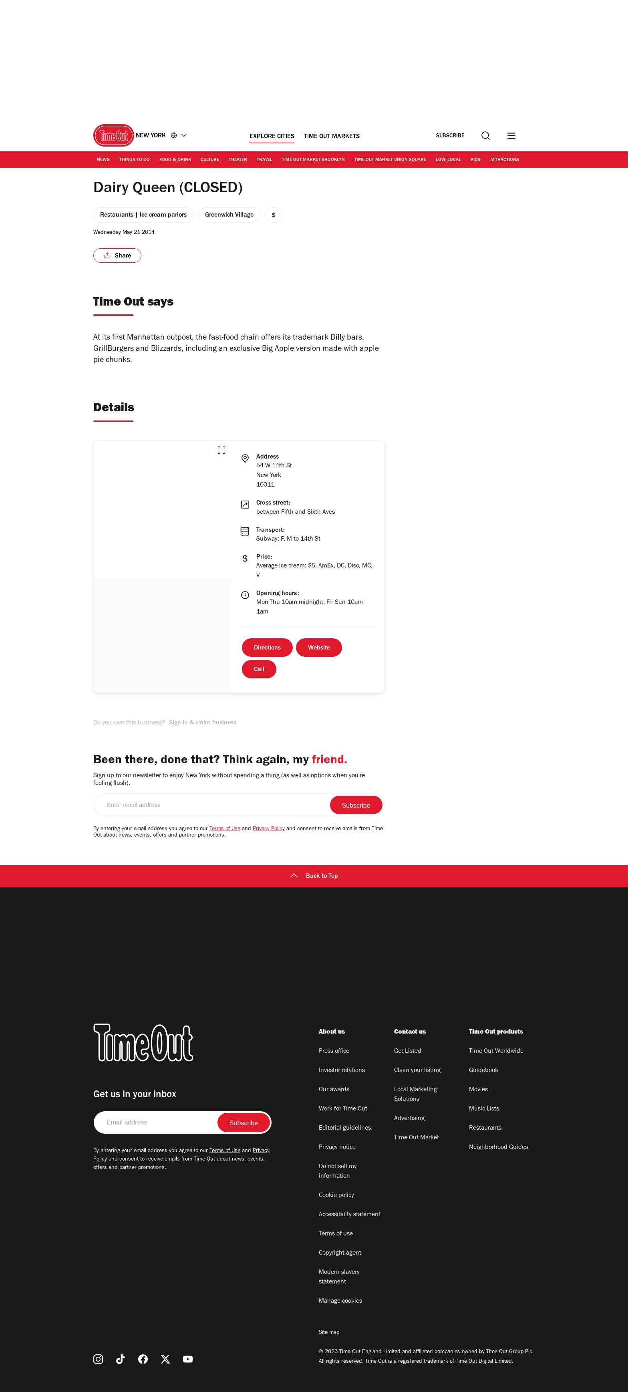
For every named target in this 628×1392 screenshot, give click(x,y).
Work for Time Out (343, 1109)
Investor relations (342, 1071)
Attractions (504, 160)
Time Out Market (416, 1138)
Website (319, 648)
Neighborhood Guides (498, 1148)
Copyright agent (340, 1253)
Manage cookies (340, 1301)
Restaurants (485, 1128)
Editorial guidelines (345, 1128)
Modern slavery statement (339, 1277)
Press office (334, 1051)
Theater (238, 160)
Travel (264, 160)
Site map (329, 1333)
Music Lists (484, 1109)
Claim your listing (417, 1071)
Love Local (448, 160)
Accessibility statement (349, 1215)
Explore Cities (272, 137)
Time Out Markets (332, 137)
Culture (210, 160)
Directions (267, 648)
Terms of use (336, 1234)
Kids (476, 160)
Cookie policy (336, 1196)
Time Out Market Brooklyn (313, 160)
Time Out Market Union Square (390, 160)
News (103, 160)
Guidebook (483, 1071)
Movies (478, 1090)
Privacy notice (337, 1148)
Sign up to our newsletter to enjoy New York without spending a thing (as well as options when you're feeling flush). (229, 780)
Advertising (409, 1119)
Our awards (334, 1090)
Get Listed (407, 1051)
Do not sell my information (338, 1172)
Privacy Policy (269, 829)
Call (259, 670)
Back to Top (314, 877)
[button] (221, 450)
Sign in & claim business (202, 723)
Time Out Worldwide (496, 1051)
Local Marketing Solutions (415, 1095)
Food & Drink (175, 160)
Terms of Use (224, 829)
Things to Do (134, 160)
